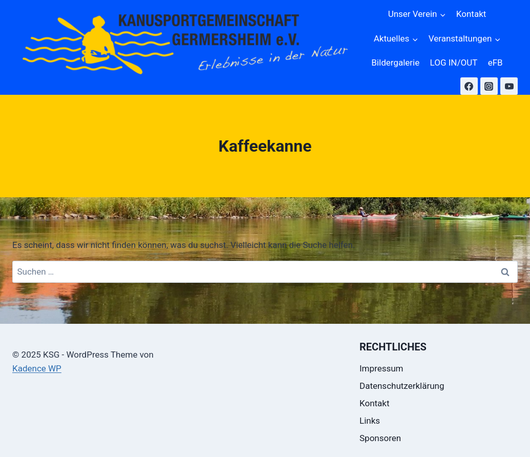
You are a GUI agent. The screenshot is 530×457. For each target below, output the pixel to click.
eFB (495, 62)
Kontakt (471, 14)
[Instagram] (489, 86)
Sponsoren (380, 438)
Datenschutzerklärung (401, 386)
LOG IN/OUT (454, 62)
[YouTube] (509, 86)
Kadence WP (36, 368)
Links (369, 421)
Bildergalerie (395, 62)
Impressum (381, 368)
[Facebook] (469, 86)
